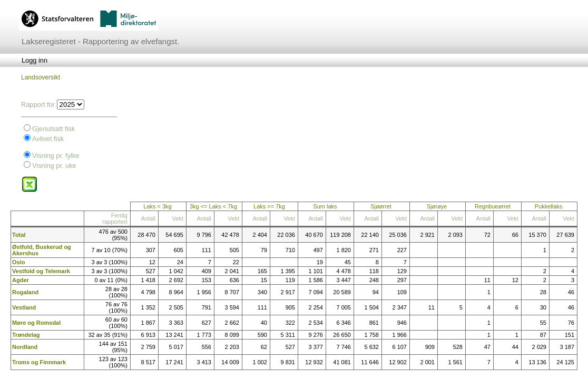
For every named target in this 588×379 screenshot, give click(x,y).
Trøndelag (26, 335)
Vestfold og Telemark (41, 271)
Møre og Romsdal (36, 323)
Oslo (18, 262)
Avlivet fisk (48, 139)
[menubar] (34, 60)
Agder (20, 280)
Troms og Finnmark (39, 362)
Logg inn (34, 60)
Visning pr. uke (54, 165)
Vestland (24, 307)
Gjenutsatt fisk (53, 129)
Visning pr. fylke (55, 155)
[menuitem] (34, 60)
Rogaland (25, 292)
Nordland (24, 347)
